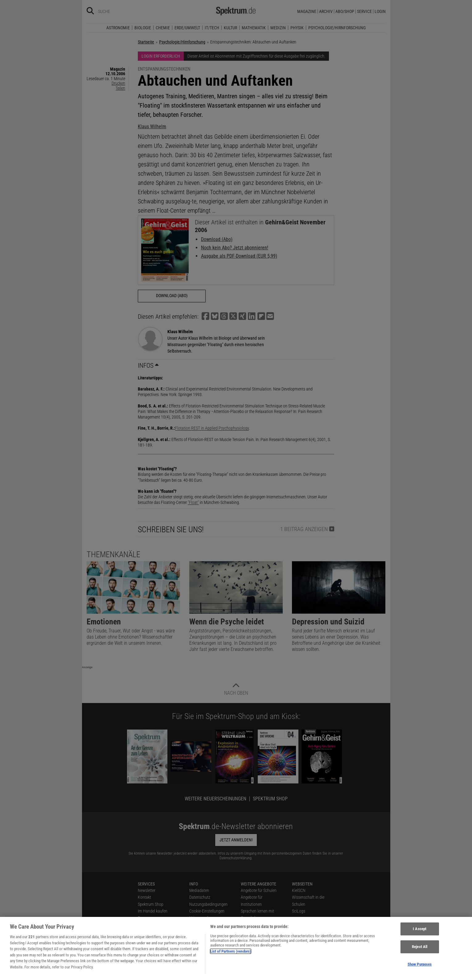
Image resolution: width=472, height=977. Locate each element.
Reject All (419, 950)
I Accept (419, 932)
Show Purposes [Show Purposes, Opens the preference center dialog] (420, 967)
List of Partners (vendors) (230, 954)
